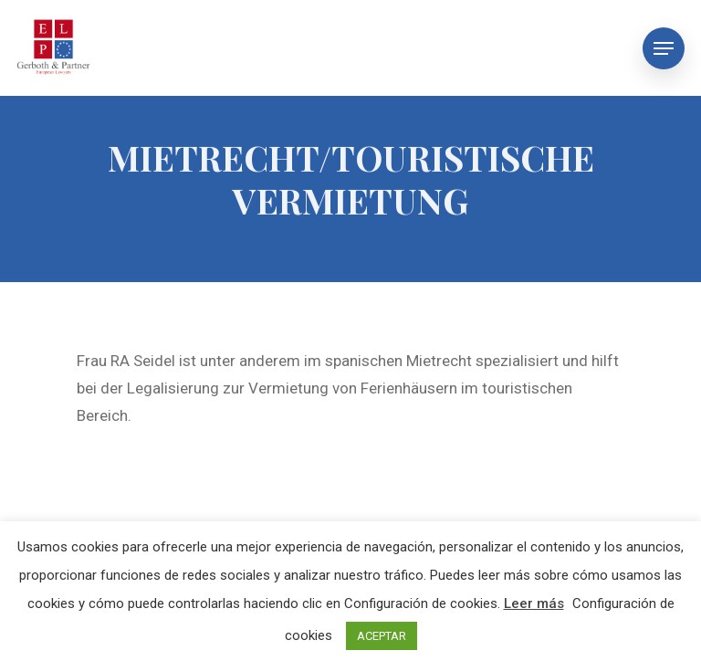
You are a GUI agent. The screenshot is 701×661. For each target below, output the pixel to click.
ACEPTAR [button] (381, 636)
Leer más (534, 603)
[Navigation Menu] (664, 48)
